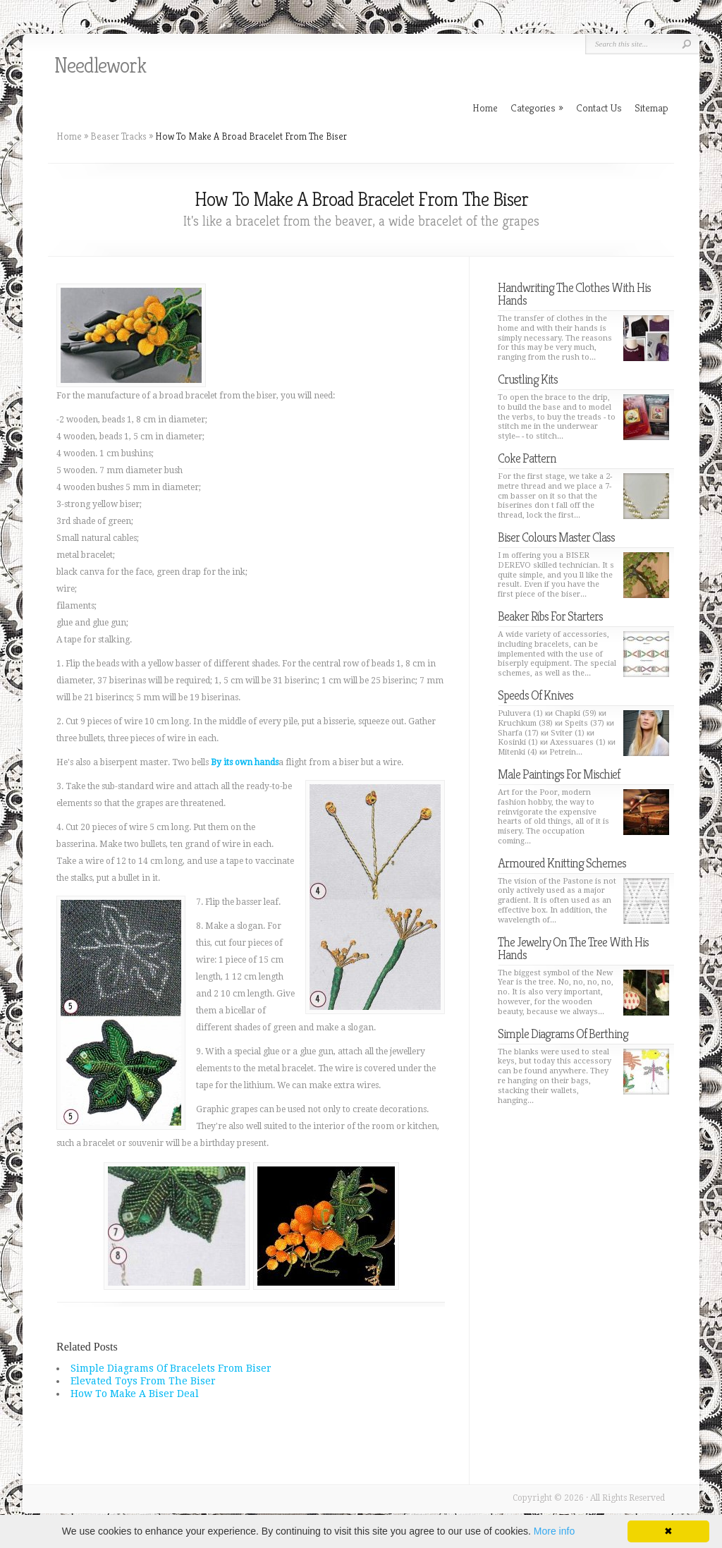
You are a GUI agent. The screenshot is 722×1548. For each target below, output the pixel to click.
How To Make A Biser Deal (135, 1393)
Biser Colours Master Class (556, 537)
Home (69, 136)
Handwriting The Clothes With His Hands (574, 293)
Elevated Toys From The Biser (143, 1381)
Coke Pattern (527, 458)
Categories (536, 107)
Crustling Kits (528, 379)
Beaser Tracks (118, 136)
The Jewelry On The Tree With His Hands (573, 948)
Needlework (100, 65)
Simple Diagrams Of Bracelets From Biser (171, 1368)
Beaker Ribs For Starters (550, 616)
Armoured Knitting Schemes (562, 863)
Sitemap (651, 107)
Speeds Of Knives (535, 695)
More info (554, 1531)
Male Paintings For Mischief (559, 774)
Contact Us (599, 107)
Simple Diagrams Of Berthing (563, 1033)
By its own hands (245, 762)
